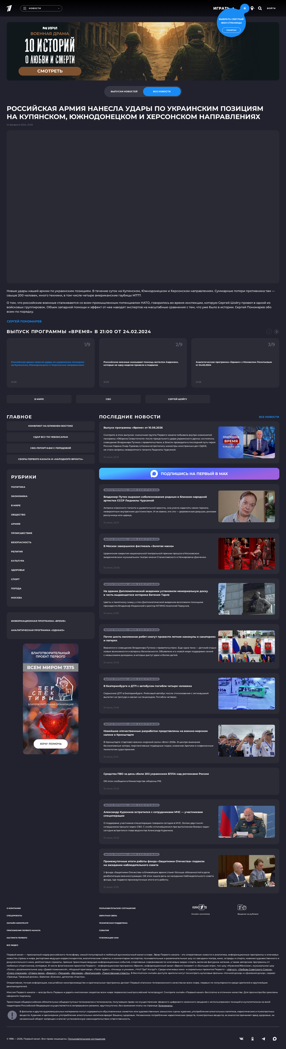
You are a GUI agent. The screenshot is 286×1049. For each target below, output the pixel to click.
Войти (271, 8)
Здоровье (18, 570)
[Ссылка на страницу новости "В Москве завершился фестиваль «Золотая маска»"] (189, 554)
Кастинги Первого (17, 938)
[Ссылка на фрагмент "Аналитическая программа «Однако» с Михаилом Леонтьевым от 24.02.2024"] (235, 363)
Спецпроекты (14, 915)
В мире (39, 399)
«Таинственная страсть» (116, 973)
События (104, 930)
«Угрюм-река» (36, 973)
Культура (17, 560)
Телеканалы (165, 1005)
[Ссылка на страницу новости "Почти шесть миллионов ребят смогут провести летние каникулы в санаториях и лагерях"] (189, 646)
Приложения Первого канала (23, 930)
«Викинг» (51, 973)
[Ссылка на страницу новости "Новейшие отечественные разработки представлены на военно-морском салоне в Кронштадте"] (189, 741)
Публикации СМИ (109, 938)
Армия (15, 523)
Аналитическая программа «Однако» (38, 630)
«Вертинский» (92, 973)
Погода (16, 588)
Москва (16, 597)
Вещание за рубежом (248, 909)
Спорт (15, 579)
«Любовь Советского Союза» (255, 969)
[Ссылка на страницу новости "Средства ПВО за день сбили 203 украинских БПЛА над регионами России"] (189, 781)
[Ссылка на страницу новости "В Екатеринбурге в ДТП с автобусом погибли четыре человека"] (189, 693)
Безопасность (21, 542)
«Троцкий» (64, 973)
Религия (17, 551)
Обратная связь (108, 915)
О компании (14, 908)
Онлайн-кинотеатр (17, 923)
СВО (108, 399)
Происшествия (21, 533)
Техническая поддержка (113, 923)
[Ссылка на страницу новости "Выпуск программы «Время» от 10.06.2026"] (189, 442)
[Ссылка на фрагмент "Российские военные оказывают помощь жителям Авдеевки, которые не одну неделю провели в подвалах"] (143, 363)
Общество (18, 514)
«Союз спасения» (17, 973)
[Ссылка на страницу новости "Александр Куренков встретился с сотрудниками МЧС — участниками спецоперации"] (189, 822)
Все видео (12, 945)
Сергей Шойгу (177, 399)
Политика (18, 487)
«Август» (232, 969)
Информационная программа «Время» (38, 621)
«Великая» (77, 973)
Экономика (19, 496)
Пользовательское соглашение (117, 908)
